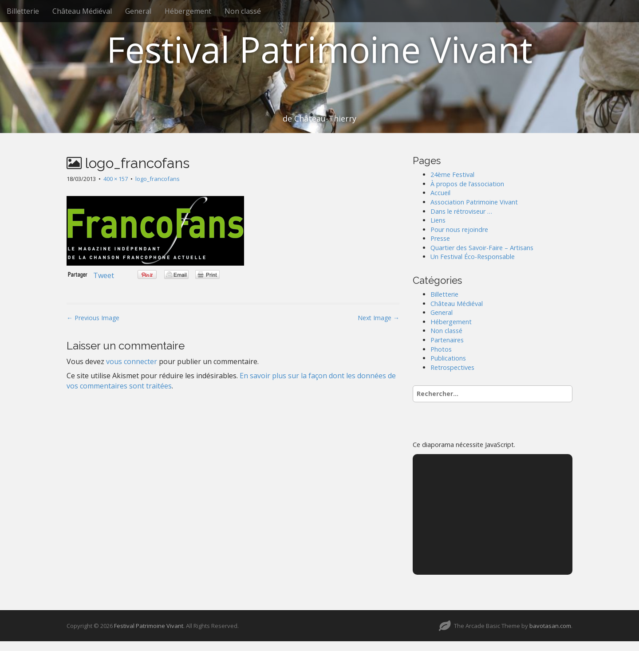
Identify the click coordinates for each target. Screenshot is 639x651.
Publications (448, 358)
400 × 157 (115, 179)
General (138, 11)
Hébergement (188, 11)
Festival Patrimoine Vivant (319, 49)
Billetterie (23, 11)
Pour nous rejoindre (459, 229)
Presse (440, 238)
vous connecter (131, 361)
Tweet (103, 275)
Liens (438, 220)
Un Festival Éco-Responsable (472, 256)
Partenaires (447, 340)
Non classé (243, 11)
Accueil (440, 192)
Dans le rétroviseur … (461, 211)
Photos (441, 349)
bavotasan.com (550, 626)
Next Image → (378, 318)
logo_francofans (157, 179)
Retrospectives (452, 367)
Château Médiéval (82, 11)
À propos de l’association (467, 184)
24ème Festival (452, 174)
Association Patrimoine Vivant (474, 202)
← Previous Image (93, 318)
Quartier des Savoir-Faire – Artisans (481, 247)
